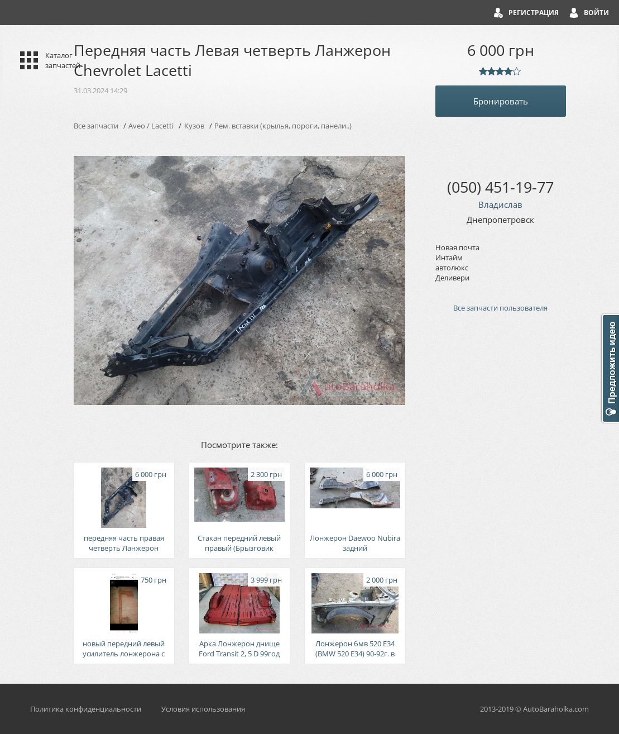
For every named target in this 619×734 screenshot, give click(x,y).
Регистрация (533, 12)
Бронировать (500, 101)
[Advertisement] (500, 510)
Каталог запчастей (62, 60)
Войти (596, 12)
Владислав (500, 204)
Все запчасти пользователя (500, 308)
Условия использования (203, 709)
